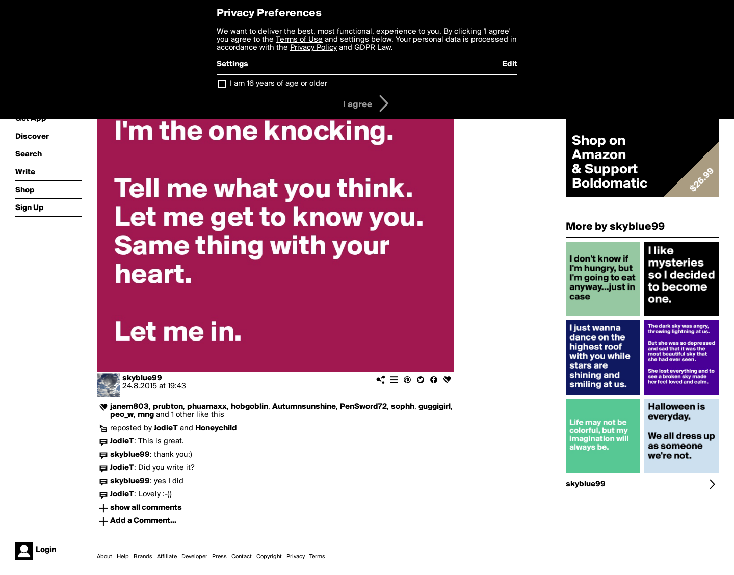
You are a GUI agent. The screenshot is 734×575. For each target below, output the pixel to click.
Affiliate (167, 557)
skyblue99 (142, 378)
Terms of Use (299, 40)
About (104, 557)
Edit (509, 64)
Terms (317, 557)
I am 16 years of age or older (278, 84)
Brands (143, 557)
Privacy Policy (313, 48)
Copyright (269, 557)
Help (123, 557)
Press (219, 557)
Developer (194, 557)
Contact (241, 557)
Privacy (295, 557)
